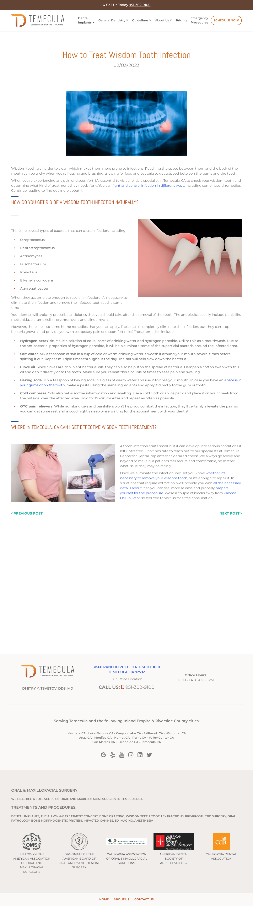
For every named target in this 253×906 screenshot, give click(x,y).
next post (231, 513)
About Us (162, 20)
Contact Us (144, 899)
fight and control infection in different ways (148, 186)
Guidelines (140, 20)
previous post (27, 513)
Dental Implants (85, 20)
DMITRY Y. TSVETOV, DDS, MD (47, 688)
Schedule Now (226, 20)
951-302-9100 (140, 687)
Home (104, 899)
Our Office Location (126, 679)
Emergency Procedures (199, 20)
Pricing (181, 20)
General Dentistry (111, 20)
